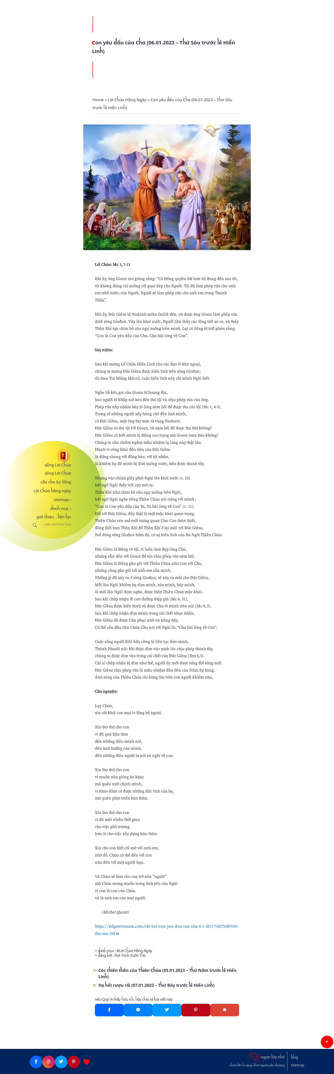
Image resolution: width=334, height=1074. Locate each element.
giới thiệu (45, 517)
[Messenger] (138, 1010)
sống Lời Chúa (58, 465)
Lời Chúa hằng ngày (52, 490)
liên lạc (64, 517)
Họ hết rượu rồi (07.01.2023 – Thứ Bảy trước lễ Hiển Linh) (156, 985)
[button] (327, 1042)
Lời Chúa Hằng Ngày (135, 951)
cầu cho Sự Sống (55, 482)
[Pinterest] (195, 1010)
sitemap (62, 499)
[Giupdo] (86, 1061)
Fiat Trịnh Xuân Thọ (130, 955)
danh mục (60, 508)
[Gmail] (224, 1010)
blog (294, 1057)
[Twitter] (167, 1010)
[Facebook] (109, 1010)
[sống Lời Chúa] (50, 455)
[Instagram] (48, 1062)
